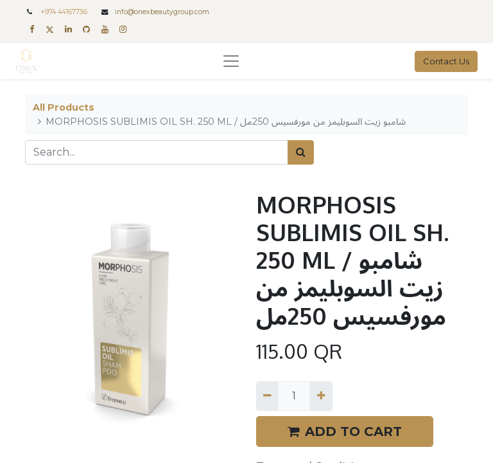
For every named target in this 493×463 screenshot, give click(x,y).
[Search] (301, 152)
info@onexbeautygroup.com (162, 12)
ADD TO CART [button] (345, 431)
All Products (63, 107)
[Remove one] (267, 396)
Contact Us (446, 61)
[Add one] (320, 396)
